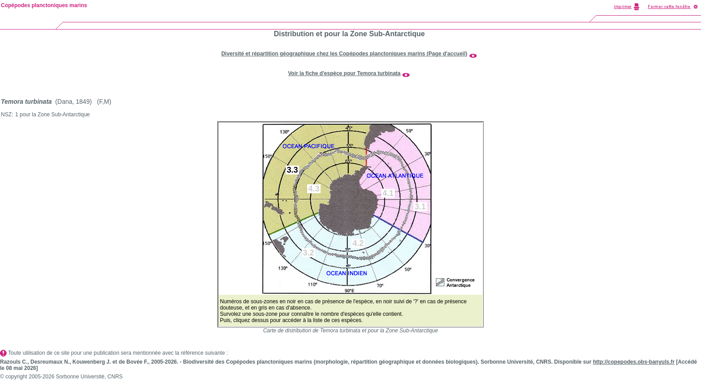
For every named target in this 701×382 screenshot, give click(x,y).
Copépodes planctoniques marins (44, 5)
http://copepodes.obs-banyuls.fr (634, 362)
